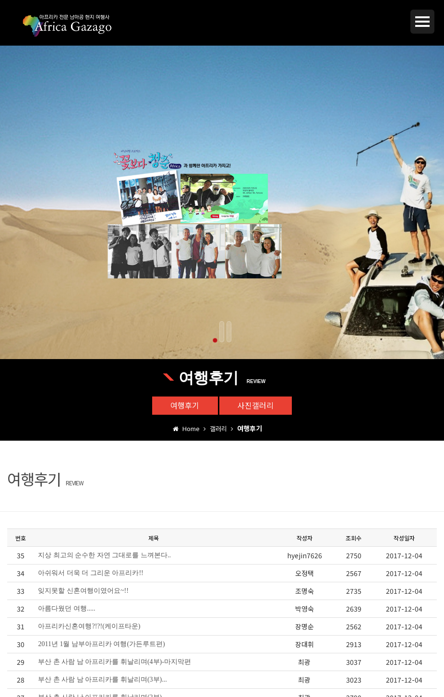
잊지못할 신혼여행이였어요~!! (83, 591)
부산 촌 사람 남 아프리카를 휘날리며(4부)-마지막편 (114, 662)
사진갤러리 (257, 405)
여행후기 (184, 405)
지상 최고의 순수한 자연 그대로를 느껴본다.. (104, 555)
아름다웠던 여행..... (66, 609)
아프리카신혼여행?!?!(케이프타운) (89, 626)
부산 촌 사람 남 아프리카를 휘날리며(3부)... (102, 680)
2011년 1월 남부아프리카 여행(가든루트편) (101, 644)
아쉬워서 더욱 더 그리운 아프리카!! (90, 573)
